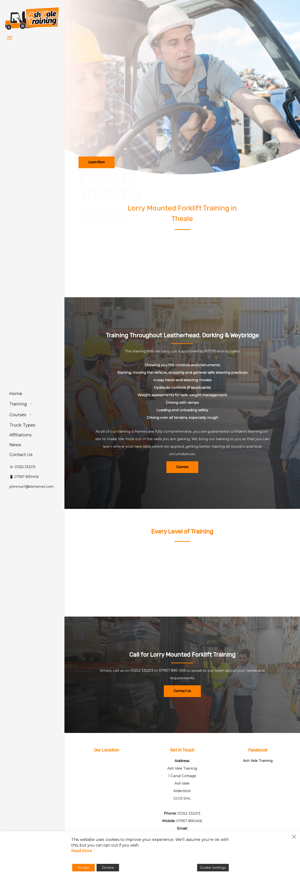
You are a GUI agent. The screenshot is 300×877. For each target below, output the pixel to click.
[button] (9, 37)
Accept (83, 868)
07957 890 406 (172, 692)
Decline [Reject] (108, 868)
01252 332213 (141, 692)
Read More (81, 851)
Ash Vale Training (258, 761)
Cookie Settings (213, 868)
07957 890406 (189, 821)
